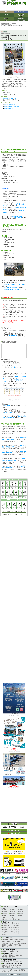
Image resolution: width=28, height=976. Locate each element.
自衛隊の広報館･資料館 (9, 960)
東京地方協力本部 (13, 830)
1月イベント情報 (3, 488)
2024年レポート (6, 923)
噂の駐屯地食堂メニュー (10, 953)
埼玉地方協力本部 (13, 833)
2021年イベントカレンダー (8, 514)
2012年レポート (15, 933)
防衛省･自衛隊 (7, 878)
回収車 (11, 939)
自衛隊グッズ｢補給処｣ (14, 897)
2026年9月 (20, 913)
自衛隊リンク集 (6, 965)
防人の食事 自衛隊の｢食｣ (10, 950)
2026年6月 (20, 911)
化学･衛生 (17, 943)
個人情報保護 (21, 970)
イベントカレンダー (7, 15)
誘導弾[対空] (18, 941)
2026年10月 (4, 915)
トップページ (5, 970)
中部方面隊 (12, 955)
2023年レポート (15, 923)
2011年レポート (6, 934)
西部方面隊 (19, 955)
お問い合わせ (13, 970)
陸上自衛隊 (21, 878)
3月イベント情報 (12, 488)
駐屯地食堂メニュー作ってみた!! (10, 951)
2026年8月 (12, 913)
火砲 (13, 941)
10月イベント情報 (16, 497)
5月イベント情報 (20, 488)
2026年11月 (12, 915)
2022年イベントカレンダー (20, 511)
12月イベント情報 (24, 497)
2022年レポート (6, 925)
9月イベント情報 (11, 497)
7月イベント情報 (3, 497)
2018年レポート (6, 929)
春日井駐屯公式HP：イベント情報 (14, 284)
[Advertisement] (14, 128)
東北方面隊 (12, 957)
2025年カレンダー (3, 504)
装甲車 (16, 939)
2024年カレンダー (3, 484)
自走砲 (8, 941)
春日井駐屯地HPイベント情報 (11, 106)
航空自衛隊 (21, 884)
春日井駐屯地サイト (9, 108)
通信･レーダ (5, 946)
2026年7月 (4, 913)
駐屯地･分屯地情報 (16, 965)
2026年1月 (4, 909)
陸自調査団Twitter (7, 871)
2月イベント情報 (7, 488)
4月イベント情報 (16, 488)
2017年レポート (15, 929)
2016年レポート (6, 931)
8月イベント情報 (7, 497)
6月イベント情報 (25, 488)
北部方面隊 (4, 957)
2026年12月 (20, 915)
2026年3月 (20, 909)
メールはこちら (21, 11)
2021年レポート (15, 925)
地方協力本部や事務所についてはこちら (14, 827)
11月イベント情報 (20, 497)
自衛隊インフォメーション (8, 917)
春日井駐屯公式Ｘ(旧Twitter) (12, 289)
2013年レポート (6, 933)
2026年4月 (4, 911)
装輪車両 (21, 939)
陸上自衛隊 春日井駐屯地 (9, 98)
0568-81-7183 (13, 336)
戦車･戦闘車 (5, 939)
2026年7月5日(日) (14, 714)
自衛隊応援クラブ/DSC (21, 891)
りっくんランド (6, 961)
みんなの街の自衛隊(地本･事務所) (12, 963)
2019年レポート (15, 927)
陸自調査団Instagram (21, 871)
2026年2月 (12, 909)
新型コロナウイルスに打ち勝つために (11, 919)
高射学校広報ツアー (16, 961)
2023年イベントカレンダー (8, 511)
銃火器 (11, 943)
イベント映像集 (16, 967)
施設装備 (4, 945)
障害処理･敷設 (17, 945)
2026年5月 (12, 911)
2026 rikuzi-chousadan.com (14, 974)
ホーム (8, 11)
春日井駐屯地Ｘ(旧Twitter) (10, 104)
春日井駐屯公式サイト (10, 287)
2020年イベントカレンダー (20, 514)
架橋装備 (10, 945)
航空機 (3, 941)
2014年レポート (15, 931)
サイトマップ (5, 971)
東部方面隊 (4, 955)
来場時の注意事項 (17, 217)
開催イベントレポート (7, 19)
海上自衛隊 (7, 884)
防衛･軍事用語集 (6, 967)
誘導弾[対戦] (5, 943)
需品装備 (23, 943)
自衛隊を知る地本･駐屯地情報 (21, 19)
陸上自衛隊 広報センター (7, 891)
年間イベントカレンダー (10, 906)
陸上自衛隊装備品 (21, 15)
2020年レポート (6, 927)
